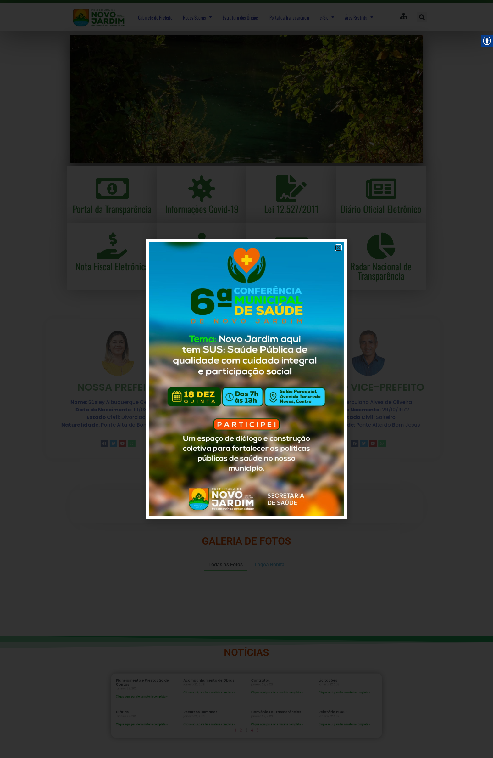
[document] (246, 379)
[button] (338, 247)
